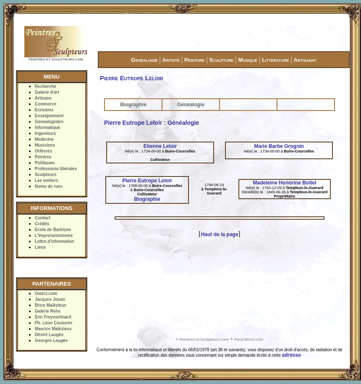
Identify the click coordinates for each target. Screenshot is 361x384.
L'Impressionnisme (54, 235)
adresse (291, 355)
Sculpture (221, 60)
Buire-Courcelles (180, 151)
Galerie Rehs (47, 311)
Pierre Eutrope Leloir (147, 181)
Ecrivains (44, 110)
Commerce (46, 104)
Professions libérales (56, 168)
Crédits (42, 223)
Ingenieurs (45, 133)
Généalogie (190, 105)
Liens (40, 247)
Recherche (45, 86)
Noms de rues (49, 186)
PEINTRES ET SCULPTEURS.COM (56, 59)
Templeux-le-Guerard (216, 191)
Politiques (45, 162)
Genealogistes (49, 121)
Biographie (133, 105)
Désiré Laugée (49, 334)
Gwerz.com (46, 293)
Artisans (43, 98)
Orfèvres (43, 151)
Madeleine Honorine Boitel (285, 183)
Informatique (47, 127)
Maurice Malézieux (53, 328)
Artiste (171, 60)
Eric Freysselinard (53, 317)
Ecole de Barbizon (53, 229)
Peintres (43, 157)
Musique (247, 60)
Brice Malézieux (50, 305)
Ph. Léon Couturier (54, 323)
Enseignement (49, 115)
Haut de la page (219, 234)
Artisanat (305, 60)
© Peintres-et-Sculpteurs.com (202, 339)
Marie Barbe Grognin (279, 146)
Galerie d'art (47, 92)
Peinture (194, 60)
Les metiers (46, 180)
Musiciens (45, 145)
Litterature (275, 60)
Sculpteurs (46, 174)
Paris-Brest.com (248, 339)
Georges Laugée (51, 340)
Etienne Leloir (160, 146)
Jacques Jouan (50, 299)
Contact (42, 218)
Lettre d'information (54, 241)
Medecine (44, 139)
